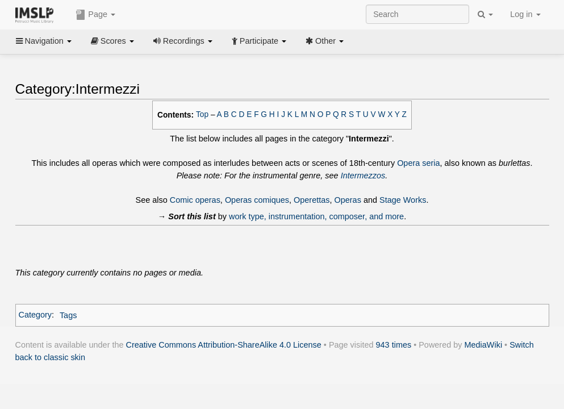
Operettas (311, 199)
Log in (525, 14)
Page (95, 15)
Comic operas (195, 199)
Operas (348, 199)
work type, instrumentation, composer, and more (316, 216)
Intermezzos (363, 175)
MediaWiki (484, 344)
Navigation (44, 40)
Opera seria (418, 163)
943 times (394, 344)
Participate (259, 40)
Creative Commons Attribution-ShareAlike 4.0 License (223, 344)
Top (202, 114)
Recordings (182, 40)
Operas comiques (257, 199)
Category (35, 315)
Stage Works (402, 199)
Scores (112, 40)
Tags (68, 315)
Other (325, 40)
